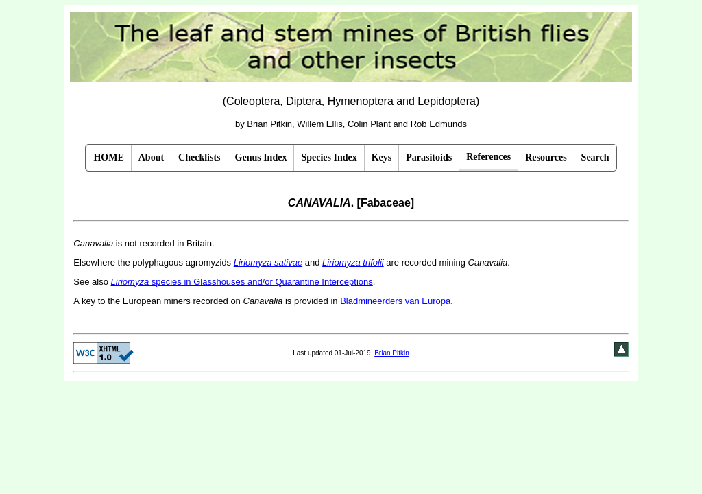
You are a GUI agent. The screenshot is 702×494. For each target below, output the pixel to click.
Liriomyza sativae (268, 262)
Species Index (328, 157)
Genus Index (261, 157)
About (151, 157)
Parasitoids (429, 157)
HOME (108, 157)
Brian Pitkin (391, 353)
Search (595, 157)
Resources (545, 157)
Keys (382, 157)
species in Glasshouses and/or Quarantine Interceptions (242, 282)
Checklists (199, 157)
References (488, 157)
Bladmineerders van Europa (395, 301)
